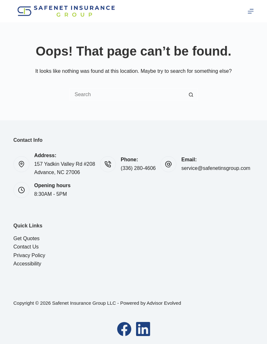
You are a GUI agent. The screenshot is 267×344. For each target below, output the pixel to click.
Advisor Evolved (164, 303)
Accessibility (27, 263)
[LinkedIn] (143, 329)
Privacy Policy (29, 255)
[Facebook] (124, 329)
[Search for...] (127, 94)
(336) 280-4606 (138, 168)
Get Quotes (26, 238)
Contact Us (26, 246)
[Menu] (251, 11)
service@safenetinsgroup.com (215, 168)
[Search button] (191, 94)
